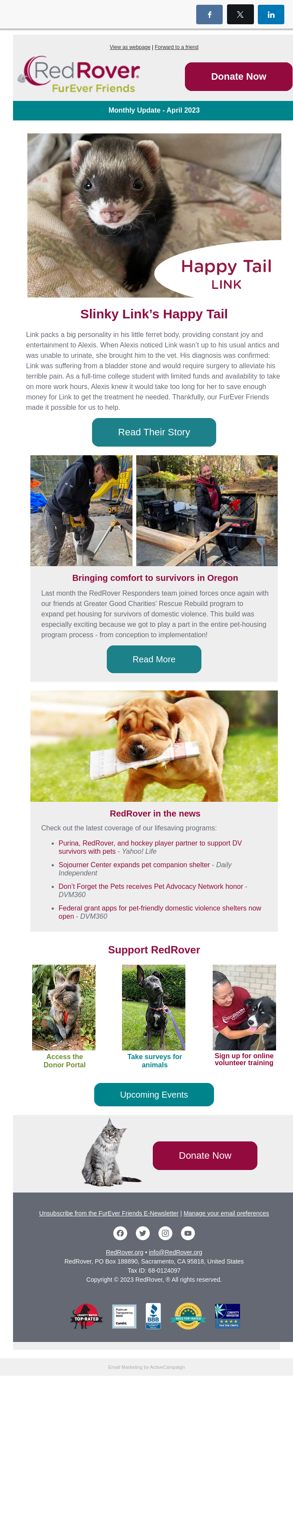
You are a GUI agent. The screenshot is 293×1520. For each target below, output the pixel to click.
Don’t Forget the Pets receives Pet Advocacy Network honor (151, 886)
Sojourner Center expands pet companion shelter (134, 865)
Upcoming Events (154, 1094)
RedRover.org (124, 1252)
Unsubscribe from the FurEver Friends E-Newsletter (108, 1213)
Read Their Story (154, 432)
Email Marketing (125, 1367)
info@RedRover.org (175, 1252)
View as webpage (130, 47)
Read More (154, 659)
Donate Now (238, 76)
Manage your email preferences (226, 1213)
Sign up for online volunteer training (244, 1059)
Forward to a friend (176, 47)
